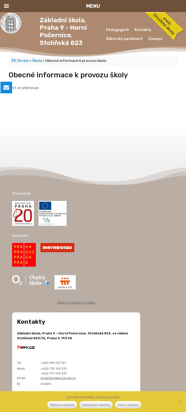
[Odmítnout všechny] (180, 401)
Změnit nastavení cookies (76, 302)
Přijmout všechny (62, 405)
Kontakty (143, 30)
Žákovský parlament (124, 39)
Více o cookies (128, 405)
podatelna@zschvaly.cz (58, 378)
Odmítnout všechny (96, 405)
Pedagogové (117, 30)
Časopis (155, 39)
